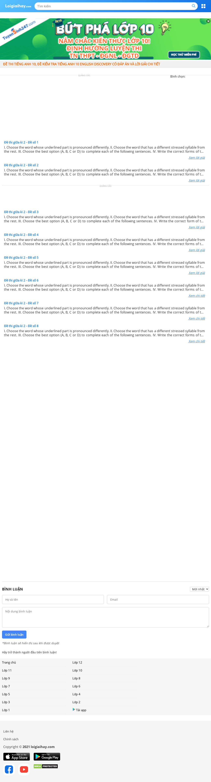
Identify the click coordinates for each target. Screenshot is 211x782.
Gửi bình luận (14, 634)
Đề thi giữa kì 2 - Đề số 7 (21, 303)
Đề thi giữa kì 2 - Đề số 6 (21, 280)
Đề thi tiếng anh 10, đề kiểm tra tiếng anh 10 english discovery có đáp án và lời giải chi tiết (81, 64)
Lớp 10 (77, 670)
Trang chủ (9, 662)
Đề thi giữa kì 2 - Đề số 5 (21, 257)
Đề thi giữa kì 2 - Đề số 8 (21, 326)
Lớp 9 (6, 678)
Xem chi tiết (196, 296)
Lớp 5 (6, 694)
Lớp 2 (76, 702)
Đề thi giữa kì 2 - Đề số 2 (21, 165)
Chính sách (11, 739)
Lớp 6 (76, 686)
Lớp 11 (7, 670)
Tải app (79, 710)
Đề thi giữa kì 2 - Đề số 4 (21, 235)
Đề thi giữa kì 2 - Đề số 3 (21, 212)
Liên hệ (8, 731)
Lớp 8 (76, 678)
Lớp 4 (76, 694)
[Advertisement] (105, 108)
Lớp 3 (6, 702)
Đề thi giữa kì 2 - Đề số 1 (21, 142)
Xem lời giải (197, 158)
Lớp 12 (77, 662)
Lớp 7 (6, 686)
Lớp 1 (6, 710)
